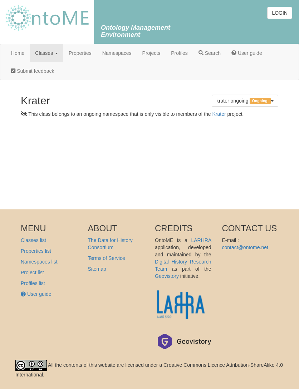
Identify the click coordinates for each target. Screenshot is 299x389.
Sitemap (97, 269)
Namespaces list (39, 262)
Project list (32, 272)
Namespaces (117, 53)
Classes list (33, 240)
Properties (80, 53)
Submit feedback (32, 71)
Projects (151, 53)
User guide (246, 53)
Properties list (36, 251)
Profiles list (33, 283)
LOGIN (280, 13)
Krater (219, 114)
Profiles (179, 53)
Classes (46, 53)
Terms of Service (106, 258)
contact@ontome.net (245, 247)
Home (17, 53)
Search (209, 53)
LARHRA (201, 240)
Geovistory (167, 276)
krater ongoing (245, 101)
